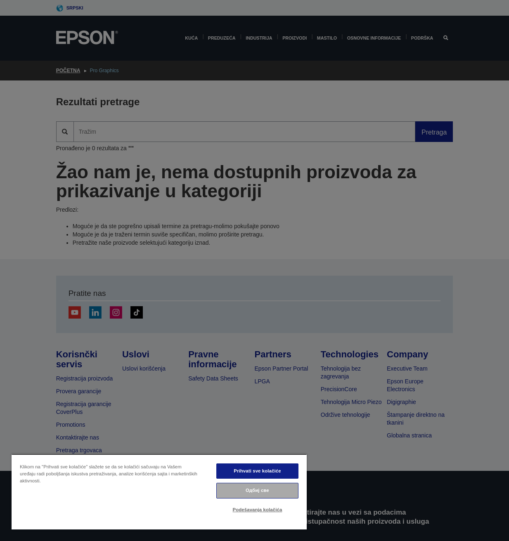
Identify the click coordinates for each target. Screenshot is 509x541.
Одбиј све (257, 490)
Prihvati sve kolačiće (257, 470)
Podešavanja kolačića (257, 509)
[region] (159, 491)
